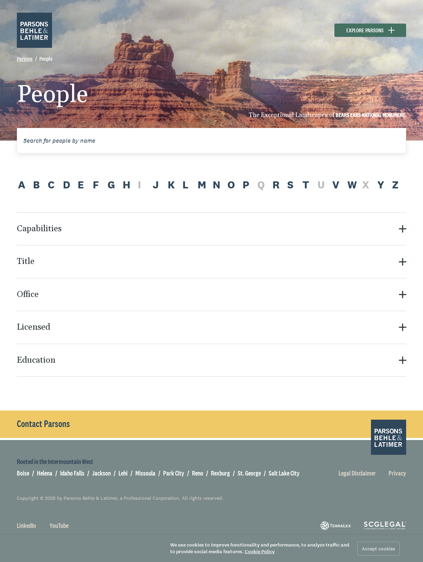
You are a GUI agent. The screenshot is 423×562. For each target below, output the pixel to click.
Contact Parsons (43, 423)
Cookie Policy (260, 551)
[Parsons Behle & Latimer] (34, 30)
